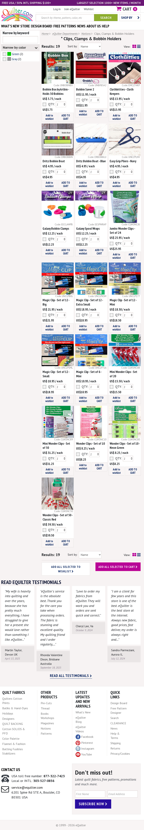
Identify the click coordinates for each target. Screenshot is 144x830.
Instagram (85, 748)
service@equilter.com (27, 787)
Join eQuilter (72, 9)
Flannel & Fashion (14, 744)
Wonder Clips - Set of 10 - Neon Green (125, 445)
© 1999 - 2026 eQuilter (71, 825)
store (25, 26)
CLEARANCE (118, 723)
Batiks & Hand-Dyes (15, 708)
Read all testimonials (71, 675)
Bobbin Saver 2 (85, 89)
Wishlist (89, 9)
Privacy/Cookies (120, 753)
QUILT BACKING (12, 724)
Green (15, 54)
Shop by (130, 17)
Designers (8, 719)
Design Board (118, 703)
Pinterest (84, 742)
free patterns (64, 26)
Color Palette (11, 738)
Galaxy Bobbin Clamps (56, 228)
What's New (83, 712)
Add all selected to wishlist (65, 569)
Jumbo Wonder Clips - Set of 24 (122, 230)
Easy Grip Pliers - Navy (123, 161)
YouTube (84, 754)
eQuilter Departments (65, 33)
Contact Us (10, 769)
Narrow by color (20, 47)
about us (94, 26)
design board (41, 26)
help (105, 26)
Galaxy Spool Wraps (88, 228)
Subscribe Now (93, 803)
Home (45, 33)
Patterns (46, 733)
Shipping (115, 743)
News (114, 728)
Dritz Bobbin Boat (54, 161)
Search (106, 17)
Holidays (7, 713)
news (81, 26)
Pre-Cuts (46, 703)
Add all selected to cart (118, 567)
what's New (10, 26)
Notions (86, 33)
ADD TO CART (66, 117)
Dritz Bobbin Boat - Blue (91, 161)
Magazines (47, 723)
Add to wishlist (49, 117)
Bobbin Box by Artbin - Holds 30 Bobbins (56, 91)
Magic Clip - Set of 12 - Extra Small (89, 302)
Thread (45, 708)
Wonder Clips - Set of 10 (90, 443)
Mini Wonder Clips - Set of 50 (56, 445)
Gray (14, 59)
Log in (57, 9)
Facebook (84, 736)
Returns (115, 748)
